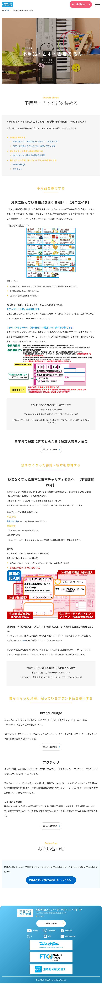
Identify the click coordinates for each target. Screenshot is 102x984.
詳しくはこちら (50, 449)
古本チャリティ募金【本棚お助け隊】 (29, 155)
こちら (23, 640)
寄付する (80, 4)
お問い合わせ (51, 924)
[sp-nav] (97, 4)
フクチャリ (18, 169)
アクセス (40, 917)
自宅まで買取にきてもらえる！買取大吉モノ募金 (34, 146)
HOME (6, 10)
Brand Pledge (19, 164)
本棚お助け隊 (12, 521)
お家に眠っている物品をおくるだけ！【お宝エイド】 (36, 141)
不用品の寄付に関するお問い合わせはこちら (50, 880)
